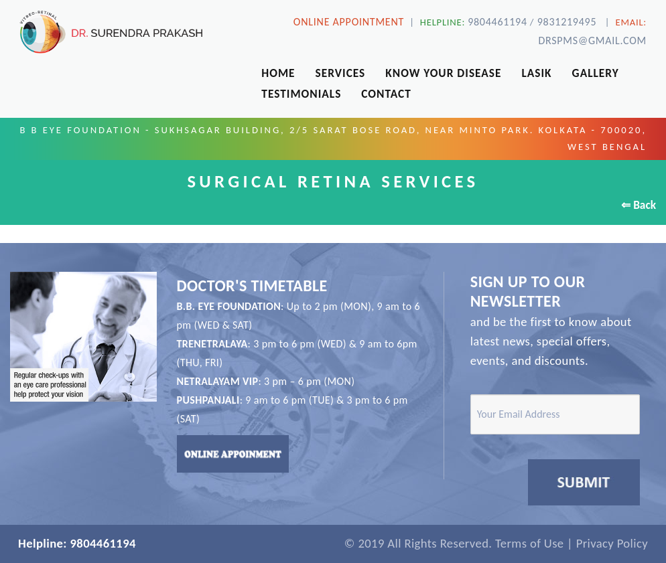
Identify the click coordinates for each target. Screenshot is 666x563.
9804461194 (497, 21)
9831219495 (566, 21)
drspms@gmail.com (592, 40)
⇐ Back (638, 204)
